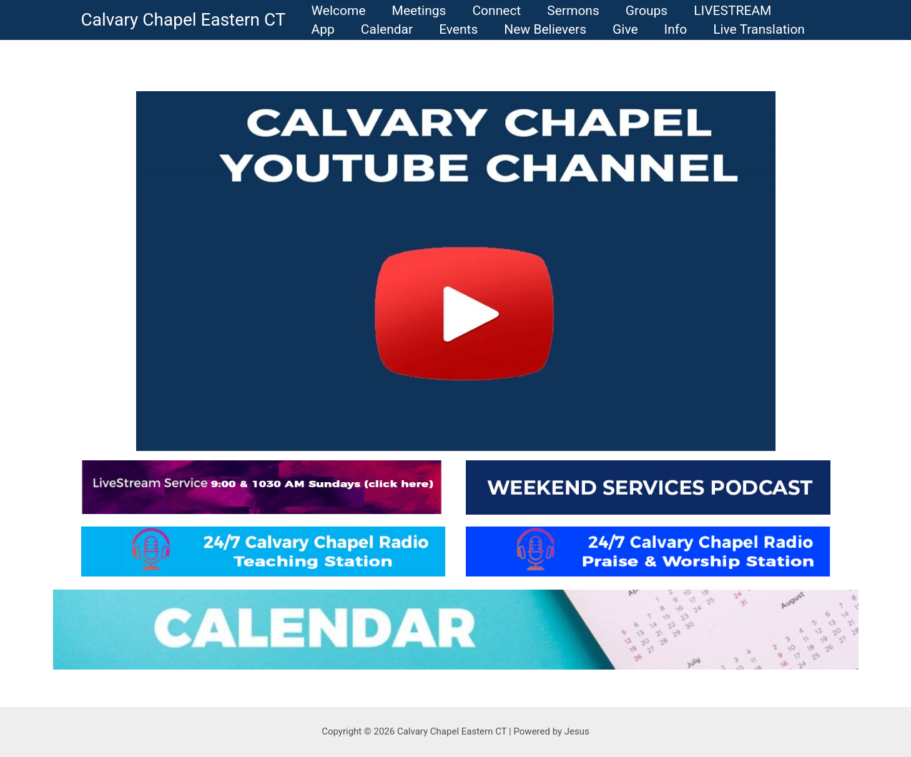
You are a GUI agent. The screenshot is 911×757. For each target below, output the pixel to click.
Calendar (387, 29)
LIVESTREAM (732, 10)
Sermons (573, 10)
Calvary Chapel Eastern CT (183, 19)
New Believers (545, 29)
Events (458, 29)
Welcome (339, 10)
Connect (496, 10)
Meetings (419, 10)
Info (675, 29)
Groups (646, 10)
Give (625, 29)
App (323, 29)
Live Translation (759, 29)
